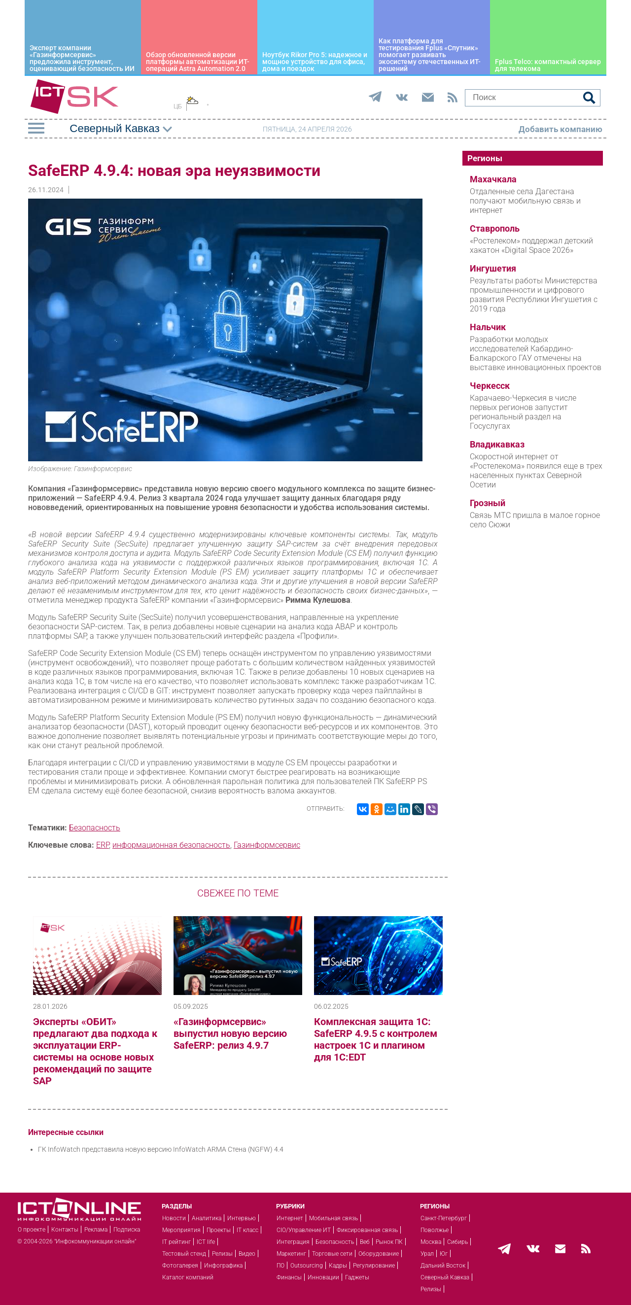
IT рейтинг (176, 1241)
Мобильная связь (333, 1218)
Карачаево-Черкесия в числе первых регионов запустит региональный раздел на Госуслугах (523, 412)
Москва (431, 1241)
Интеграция (293, 1241)
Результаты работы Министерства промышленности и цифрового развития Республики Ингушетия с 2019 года (533, 294)
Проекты (219, 1230)
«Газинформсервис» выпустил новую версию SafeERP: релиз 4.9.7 (230, 1033)
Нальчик (488, 327)
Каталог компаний (187, 1277)
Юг (444, 1253)
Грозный (487, 503)
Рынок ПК (389, 1241)
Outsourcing (306, 1265)
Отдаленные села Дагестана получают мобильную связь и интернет (525, 201)
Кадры (338, 1265)
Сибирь (457, 1241)
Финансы (289, 1277)
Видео (247, 1253)
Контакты (64, 1229)
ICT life (206, 1241)
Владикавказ (497, 444)
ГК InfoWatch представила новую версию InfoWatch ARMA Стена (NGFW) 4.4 (160, 1149)
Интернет (290, 1218)
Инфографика (223, 1265)
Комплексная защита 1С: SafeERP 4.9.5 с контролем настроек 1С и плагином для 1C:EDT (375, 1039)
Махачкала (493, 179)
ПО (280, 1265)
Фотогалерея (180, 1265)
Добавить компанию (560, 129)
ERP (102, 845)
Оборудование (378, 1253)
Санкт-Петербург (444, 1218)
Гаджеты (357, 1277)
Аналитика (206, 1218)
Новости (174, 1218)
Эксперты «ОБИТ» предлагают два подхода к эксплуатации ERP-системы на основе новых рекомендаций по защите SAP (95, 1051)
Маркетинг (291, 1253)
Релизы (222, 1253)
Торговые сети (332, 1253)
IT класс (247, 1230)
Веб (365, 1241)
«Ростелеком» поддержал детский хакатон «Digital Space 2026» (531, 245)
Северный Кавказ (445, 1277)
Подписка (126, 1229)
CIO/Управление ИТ (304, 1230)
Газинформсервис (267, 845)
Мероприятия (181, 1230)
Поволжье (435, 1230)
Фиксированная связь (367, 1230)
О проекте (31, 1229)
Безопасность (94, 827)
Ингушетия (493, 269)
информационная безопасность (171, 845)
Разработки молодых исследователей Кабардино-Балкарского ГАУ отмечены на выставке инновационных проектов (535, 353)
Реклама (95, 1229)
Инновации (323, 1277)
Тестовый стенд (184, 1253)
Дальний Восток (443, 1265)
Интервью (241, 1218)
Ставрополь (495, 229)
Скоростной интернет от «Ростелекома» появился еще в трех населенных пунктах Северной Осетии (536, 470)
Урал (427, 1253)
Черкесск (490, 386)
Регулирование (374, 1265)
